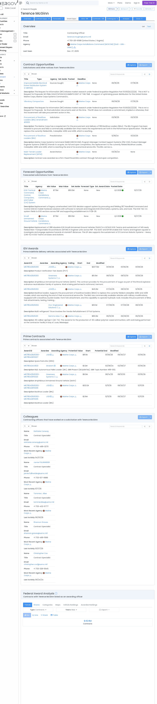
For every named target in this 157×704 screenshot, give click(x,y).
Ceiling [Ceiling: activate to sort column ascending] (110, 247)
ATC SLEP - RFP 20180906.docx (50, 664)
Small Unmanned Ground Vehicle (42, 204)
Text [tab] (149, 30)
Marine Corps (113, 87)
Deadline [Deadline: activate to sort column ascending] (146, 83)
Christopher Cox (42, 432)
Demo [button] (128, 3)
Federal (7, 8)
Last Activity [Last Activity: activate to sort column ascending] (143, 413)
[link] (149, 78)
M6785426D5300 (42, 251)
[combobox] (73, 3)
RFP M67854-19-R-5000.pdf (49, 643)
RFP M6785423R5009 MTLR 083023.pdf (53, 606)
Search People (40, 9)
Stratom (66, 345)
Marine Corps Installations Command (64, 184)
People (9, 83)
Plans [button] (120, 3)
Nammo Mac (59, 295)
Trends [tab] (39, 478)
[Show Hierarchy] (83, 51)
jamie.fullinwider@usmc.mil (84, 421)
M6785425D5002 (42, 287)
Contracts (10, 24)
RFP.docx (40, 625)
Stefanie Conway (42, 417)
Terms (51, 700)
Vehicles (9, 64)
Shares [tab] (48, 478)
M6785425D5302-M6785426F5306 (43, 368)
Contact (43, 700)
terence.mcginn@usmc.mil (86, 40)
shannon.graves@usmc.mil (84, 428)
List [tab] (143, 30)
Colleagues (123, 19)
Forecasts (69, 19)
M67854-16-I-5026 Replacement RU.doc (54, 682)
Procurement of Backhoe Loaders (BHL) (52, 132)
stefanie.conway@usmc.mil (84, 417)
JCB (55, 251)
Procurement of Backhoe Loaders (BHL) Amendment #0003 (61, 119)
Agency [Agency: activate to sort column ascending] (82, 603)
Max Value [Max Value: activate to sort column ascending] (90, 178)
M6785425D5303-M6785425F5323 (43, 357)
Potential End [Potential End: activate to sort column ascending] (132, 330)
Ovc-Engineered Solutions (65, 287)
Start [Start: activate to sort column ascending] (120, 247)
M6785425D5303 (42, 260)
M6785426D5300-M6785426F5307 (43, 335)
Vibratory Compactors (45, 103)
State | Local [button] (21, 8)
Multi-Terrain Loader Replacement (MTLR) (53, 146)
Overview (38, 19)
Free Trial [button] (149, 3)
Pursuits (9, 37)
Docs (38, 23)
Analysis (137, 19)
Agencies (10, 80)
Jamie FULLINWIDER (43, 421)
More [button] (110, 3)
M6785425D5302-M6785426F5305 (43, 379)
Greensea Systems (62, 260)
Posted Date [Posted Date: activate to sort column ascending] (144, 178)
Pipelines (9, 34)
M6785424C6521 (42, 345)
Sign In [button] (137, 3)
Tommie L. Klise (41, 424)
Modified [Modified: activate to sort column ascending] (143, 247)
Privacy (58, 700)
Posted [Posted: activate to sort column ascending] (135, 83)
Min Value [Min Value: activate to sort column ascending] (78, 178)
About (35, 700)
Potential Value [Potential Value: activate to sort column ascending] (106, 330)
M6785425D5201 (42, 295)
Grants (9, 27)
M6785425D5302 (42, 271)
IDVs (96, 19)
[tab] (38, 488)
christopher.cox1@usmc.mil (84, 432)
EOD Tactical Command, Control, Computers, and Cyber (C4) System (45, 186)
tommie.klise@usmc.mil (82, 424)
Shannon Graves (42, 428)
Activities (10, 41)
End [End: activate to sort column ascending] (130, 247)
